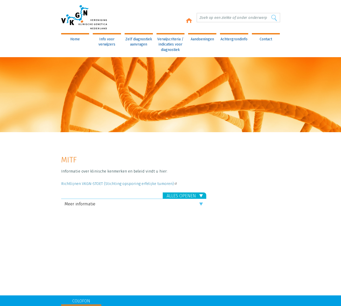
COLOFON (81, 301)
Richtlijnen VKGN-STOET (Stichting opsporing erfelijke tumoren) (119, 183)
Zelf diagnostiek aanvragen (138, 42)
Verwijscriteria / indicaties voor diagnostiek (170, 44)
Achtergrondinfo (234, 39)
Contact (266, 39)
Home (75, 39)
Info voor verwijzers (106, 42)
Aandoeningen (202, 39)
